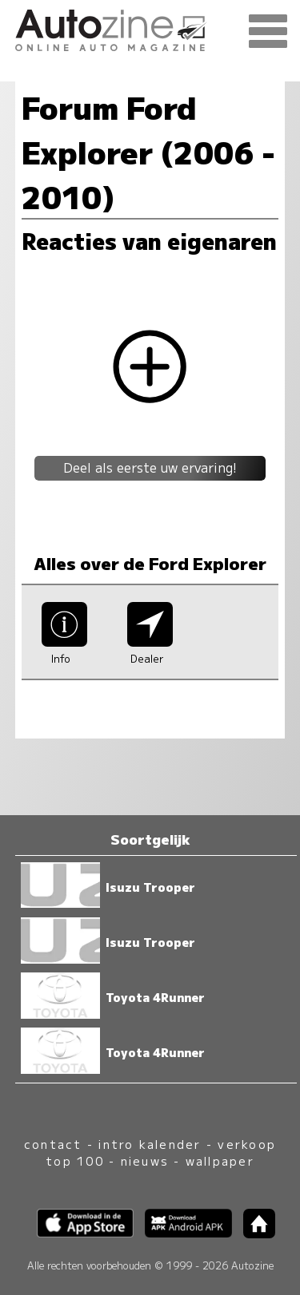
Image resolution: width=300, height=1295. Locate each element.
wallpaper (220, 1160)
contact (53, 1143)
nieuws (145, 1160)
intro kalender (149, 1143)
